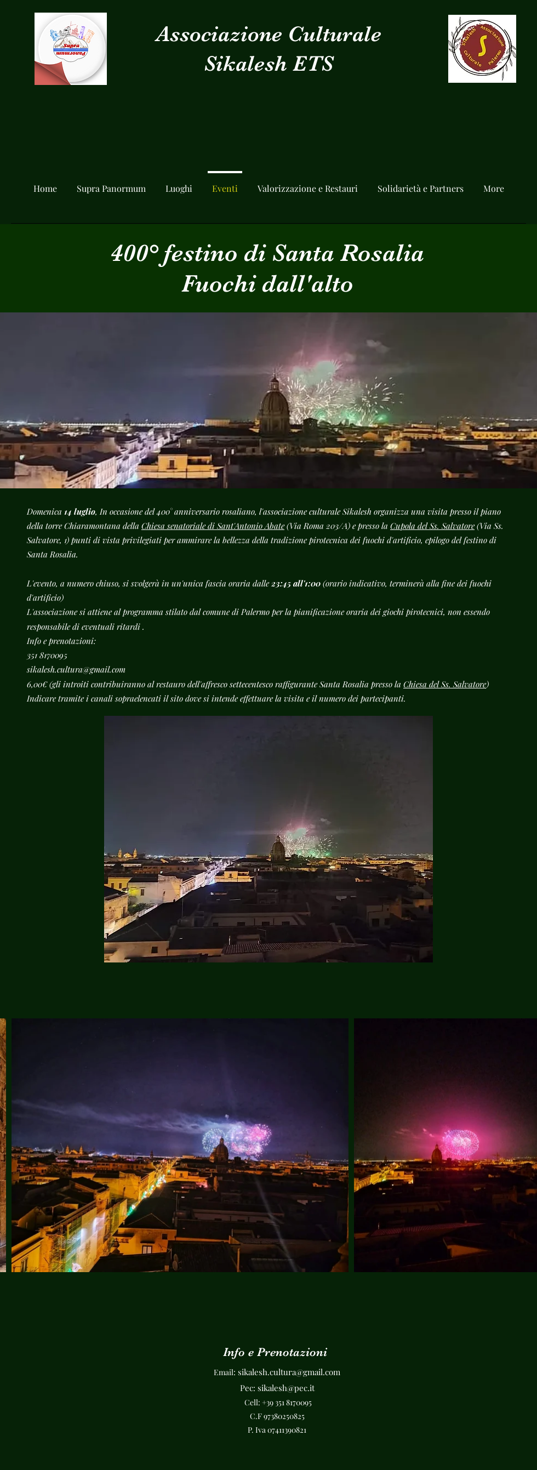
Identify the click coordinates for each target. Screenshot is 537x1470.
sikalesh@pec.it (286, 1387)
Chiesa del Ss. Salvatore (444, 684)
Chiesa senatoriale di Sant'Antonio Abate (212, 525)
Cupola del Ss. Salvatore (432, 525)
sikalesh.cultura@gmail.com (76, 669)
